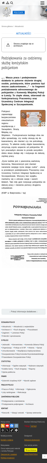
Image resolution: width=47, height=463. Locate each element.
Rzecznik (5, 413)
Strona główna (7, 26)
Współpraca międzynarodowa (29, 351)
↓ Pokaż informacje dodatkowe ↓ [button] (24, 312)
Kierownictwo (17, 345)
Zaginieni (5, 333)
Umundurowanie (8, 351)
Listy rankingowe (8, 392)
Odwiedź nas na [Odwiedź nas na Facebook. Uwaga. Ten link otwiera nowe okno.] (12, 426)
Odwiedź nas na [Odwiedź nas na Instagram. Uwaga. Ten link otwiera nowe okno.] (16, 426)
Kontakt (4, 408)
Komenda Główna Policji (34, 345)
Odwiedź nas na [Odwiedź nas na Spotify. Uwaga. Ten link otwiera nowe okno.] (16, 430)
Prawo (4, 376)
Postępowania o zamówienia (13, 401)
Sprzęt (39, 348)
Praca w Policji (7, 385)
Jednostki (6, 345)
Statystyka (6, 361)
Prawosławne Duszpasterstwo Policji (16, 357)
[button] (42, 3)
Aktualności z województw (24, 327)
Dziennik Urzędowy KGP (11, 381)
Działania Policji (8, 322)
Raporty (32, 369)
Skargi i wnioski (18, 413)
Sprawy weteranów (33, 413)
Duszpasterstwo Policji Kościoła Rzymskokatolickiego (23, 354)
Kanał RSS (3, 426)
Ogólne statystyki (19, 366)
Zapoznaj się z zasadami (9, 454)
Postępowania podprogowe (12, 404)
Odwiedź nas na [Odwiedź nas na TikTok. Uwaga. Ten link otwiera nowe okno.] (12, 430)
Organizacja (7, 348)
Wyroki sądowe (30, 381)
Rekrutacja (22, 392)
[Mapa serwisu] (7, 2)
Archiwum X (7, 330)
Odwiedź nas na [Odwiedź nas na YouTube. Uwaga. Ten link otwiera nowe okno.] (7, 426)
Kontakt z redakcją (7, 440)
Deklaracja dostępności (32, 440)
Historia (31, 348)
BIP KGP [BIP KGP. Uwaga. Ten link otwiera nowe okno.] (34, 426)
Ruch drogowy (19, 330)
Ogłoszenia (31, 389)
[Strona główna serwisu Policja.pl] (3, 2)
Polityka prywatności (8, 458)
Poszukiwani (33, 330)
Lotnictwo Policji (18, 333)
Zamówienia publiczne (10, 396)
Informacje (6, 366)
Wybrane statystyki (36, 366)
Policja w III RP (20, 348)
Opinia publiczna (8, 372)
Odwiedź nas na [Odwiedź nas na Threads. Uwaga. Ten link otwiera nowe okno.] (3, 430)
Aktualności (19, 26)
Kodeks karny (7, 369)
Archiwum (30, 404)
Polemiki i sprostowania (11, 336)
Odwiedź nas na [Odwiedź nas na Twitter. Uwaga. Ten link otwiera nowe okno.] (7, 430)
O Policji (4, 340)
